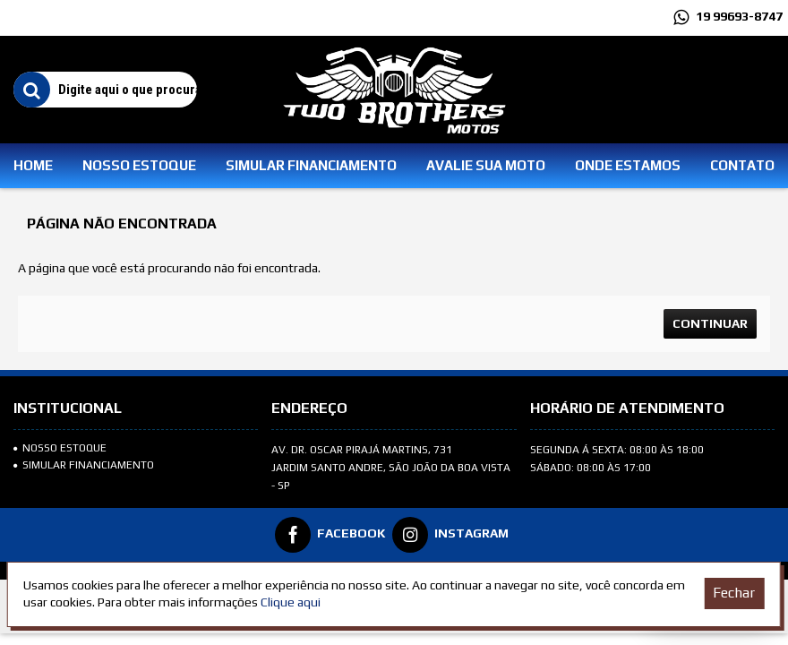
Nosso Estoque (60, 448)
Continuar (710, 323)
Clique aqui (291, 602)
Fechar (734, 592)
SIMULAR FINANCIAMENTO (83, 465)
